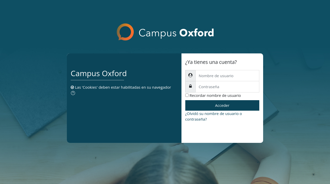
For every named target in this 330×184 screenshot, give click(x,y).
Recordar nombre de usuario (215, 95)
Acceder (222, 105)
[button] (74, 93)
